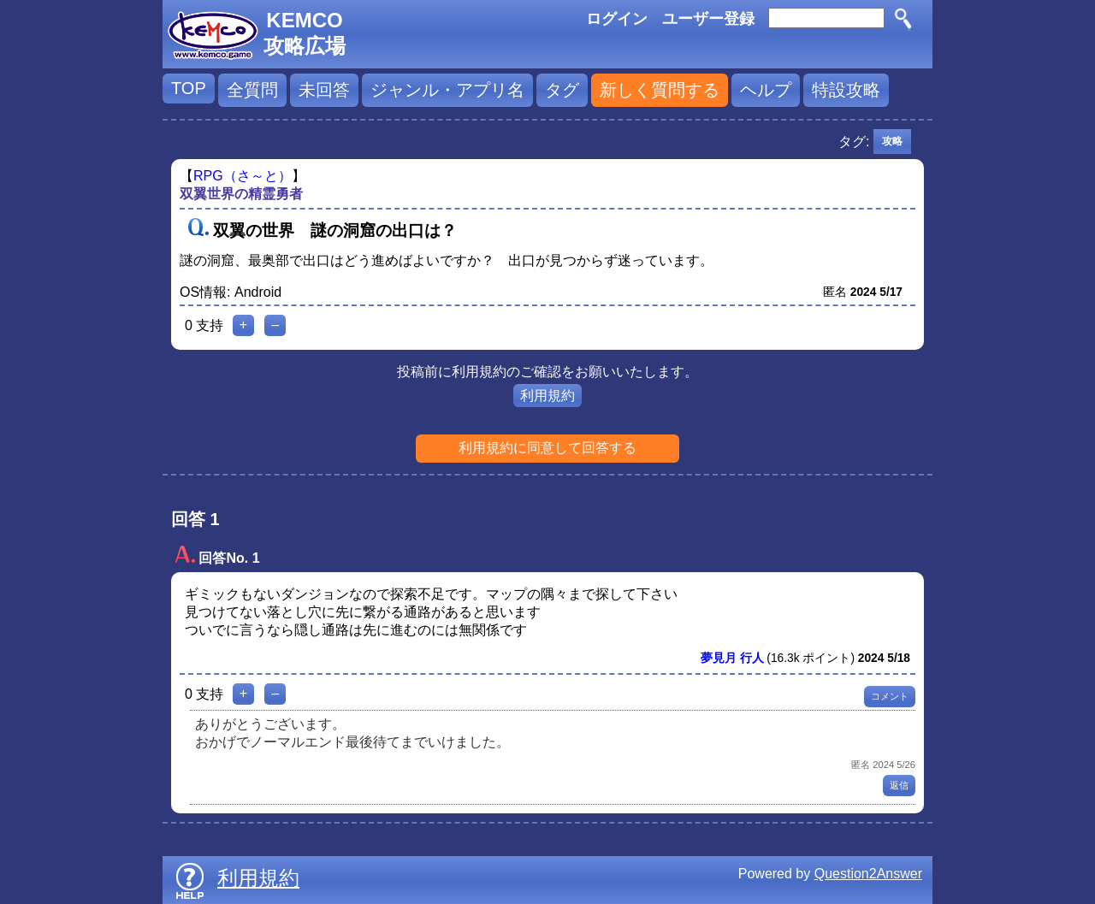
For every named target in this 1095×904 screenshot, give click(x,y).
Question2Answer (868, 873)
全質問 (252, 89)
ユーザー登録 (708, 18)
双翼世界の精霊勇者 (241, 193)
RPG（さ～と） (242, 175)
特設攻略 (846, 89)
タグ (562, 89)
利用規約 (547, 395)
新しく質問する (659, 89)
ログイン (617, 18)
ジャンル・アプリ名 (447, 89)
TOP (188, 88)
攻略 (892, 141)
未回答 (324, 89)
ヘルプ (765, 89)
